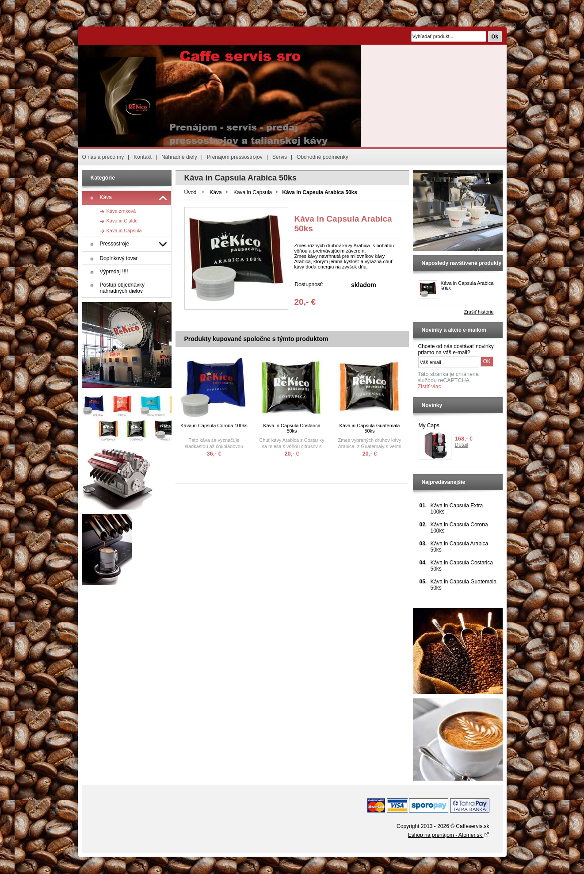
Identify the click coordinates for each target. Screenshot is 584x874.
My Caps (429, 425)
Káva (215, 192)
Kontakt (143, 157)
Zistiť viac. (430, 386)
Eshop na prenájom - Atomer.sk (448, 835)
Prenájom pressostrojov (235, 157)
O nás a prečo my (103, 157)
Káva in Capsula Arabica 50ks (467, 285)
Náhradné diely (179, 157)
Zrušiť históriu (478, 311)
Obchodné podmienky (322, 157)
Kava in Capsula (252, 192)
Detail (462, 445)
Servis (279, 157)
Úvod (190, 192)
